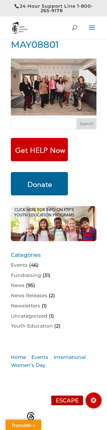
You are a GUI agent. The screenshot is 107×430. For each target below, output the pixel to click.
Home (18, 357)
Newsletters (25, 306)
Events (19, 265)
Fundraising (26, 275)
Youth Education (32, 326)
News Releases (29, 295)
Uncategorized (29, 316)
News (18, 285)
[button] (94, 400)
